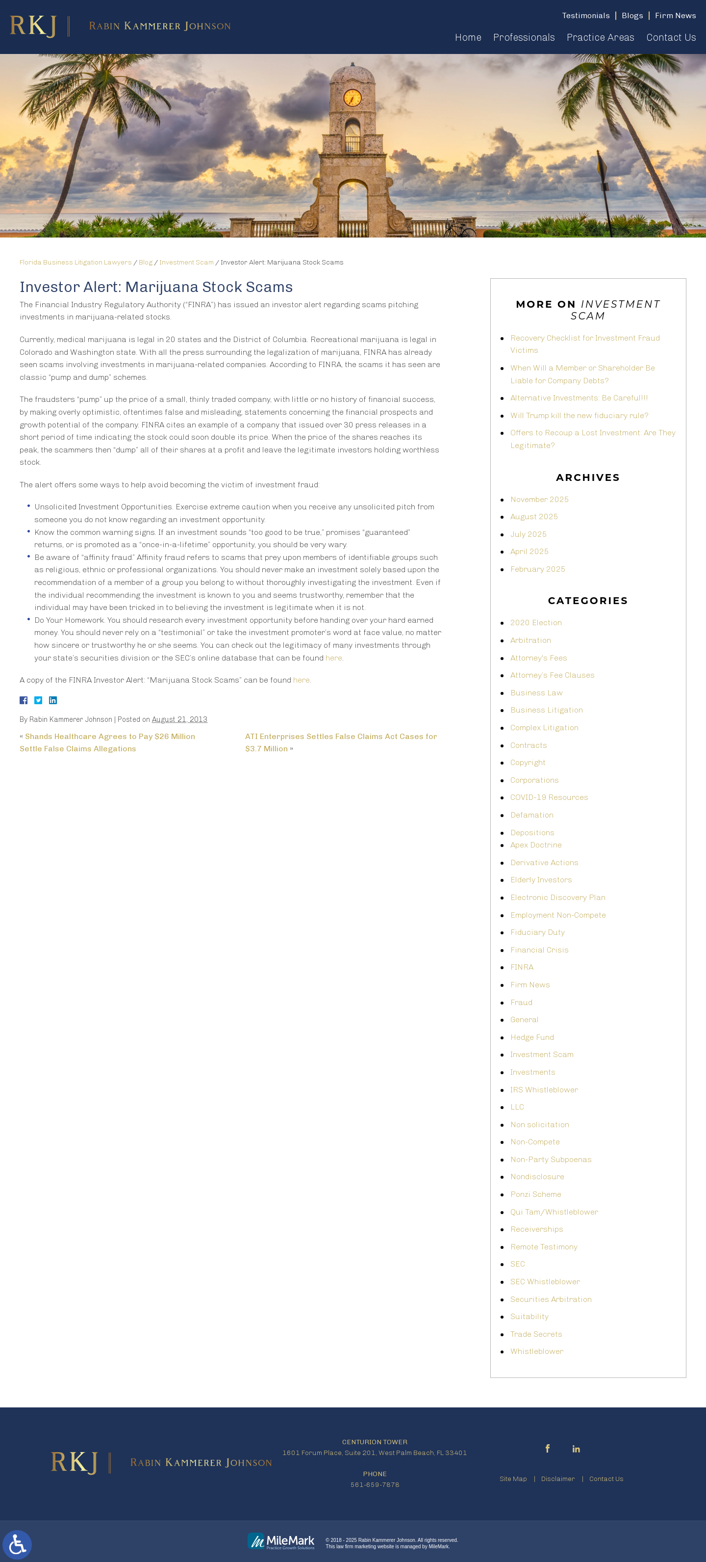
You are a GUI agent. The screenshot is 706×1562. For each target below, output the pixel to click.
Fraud (521, 1002)
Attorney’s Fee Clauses (552, 675)
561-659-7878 (375, 1485)
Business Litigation (546, 710)
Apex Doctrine (536, 844)
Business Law (536, 692)
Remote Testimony (544, 1246)
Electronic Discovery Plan (557, 897)
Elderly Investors (541, 879)
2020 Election (536, 622)
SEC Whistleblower (545, 1281)
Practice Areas (600, 37)
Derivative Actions (544, 862)
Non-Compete (535, 1141)
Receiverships (536, 1229)
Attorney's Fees (538, 657)
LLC (517, 1107)
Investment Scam (186, 262)
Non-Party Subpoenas (551, 1159)
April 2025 (529, 551)
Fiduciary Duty (537, 932)
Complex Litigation (544, 727)
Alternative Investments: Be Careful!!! (579, 397)
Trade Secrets (536, 1334)
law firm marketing (356, 1546)
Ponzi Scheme (535, 1194)
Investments (532, 1072)
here (334, 657)
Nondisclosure (537, 1176)
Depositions (532, 832)
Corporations (534, 780)
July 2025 (528, 534)
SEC (517, 1264)
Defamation (532, 815)
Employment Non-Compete (558, 915)
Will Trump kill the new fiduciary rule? (579, 415)
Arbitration (530, 640)
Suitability (529, 1316)
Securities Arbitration (551, 1299)
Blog (145, 262)
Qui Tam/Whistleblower (554, 1212)
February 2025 (538, 569)
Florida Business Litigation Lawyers (76, 262)
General (524, 1019)
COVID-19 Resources (549, 797)
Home (468, 37)
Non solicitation (539, 1124)
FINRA (521, 967)
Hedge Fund (532, 1037)
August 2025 (534, 516)
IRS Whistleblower (544, 1089)
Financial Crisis (539, 949)
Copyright (528, 762)
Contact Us (671, 37)
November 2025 (539, 499)
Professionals (524, 37)
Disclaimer (558, 1479)
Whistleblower (536, 1351)
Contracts (528, 745)
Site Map (513, 1479)
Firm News (530, 984)
